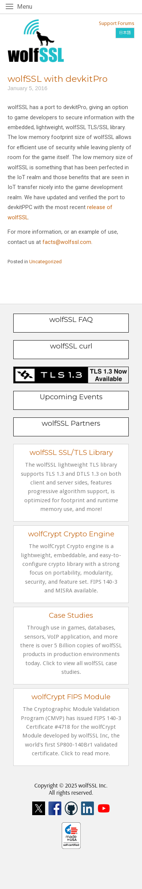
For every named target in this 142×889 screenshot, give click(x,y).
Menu (26, 6)
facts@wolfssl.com (66, 242)
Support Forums (116, 23)
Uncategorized (45, 261)
